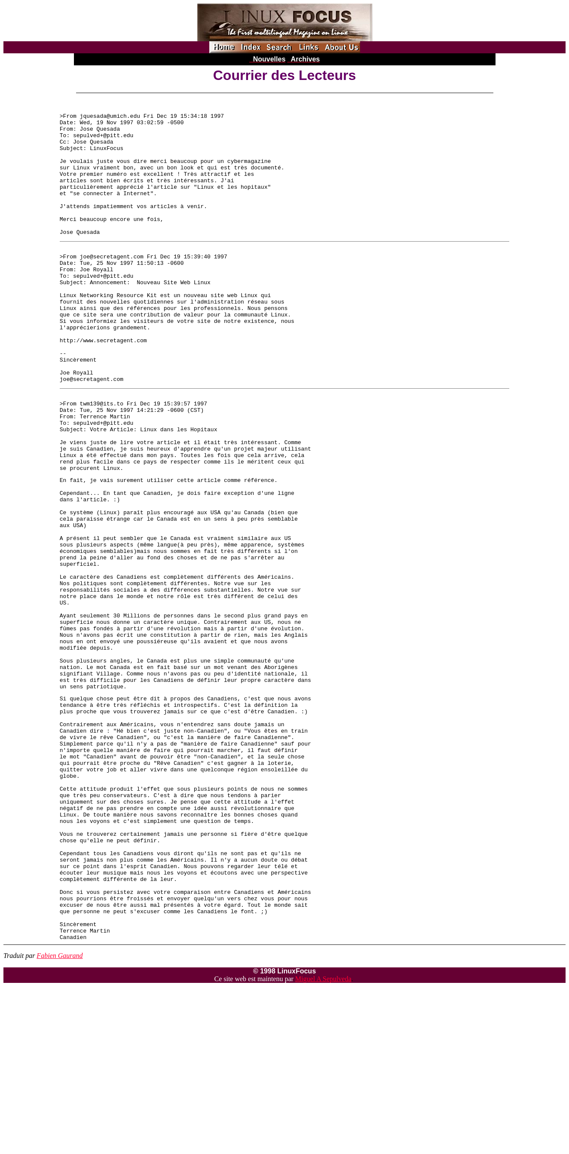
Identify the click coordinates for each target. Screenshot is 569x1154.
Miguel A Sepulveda (323, 1138)
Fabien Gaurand (60, 1115)
